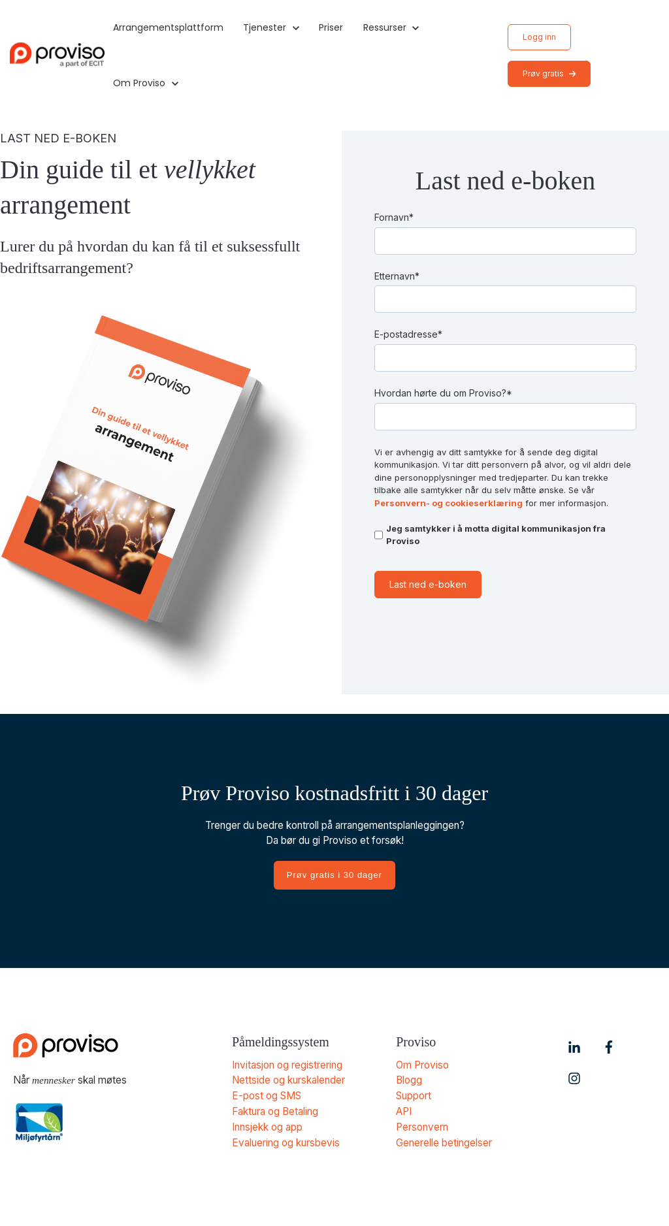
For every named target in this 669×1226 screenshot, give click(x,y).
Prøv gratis (549, 73)
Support (413, 1095)
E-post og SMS (266, 1095)
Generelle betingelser (444, 1140)
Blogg (409, 1080)
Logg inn (539, 37)
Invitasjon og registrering (287, 1065)
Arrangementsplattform (168, 27)
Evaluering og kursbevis (286, 1140)
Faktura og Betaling (275, 1110)
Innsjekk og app (267, 1125)
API (404, 1110)
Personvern (422, 1125)
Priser (331, 27)
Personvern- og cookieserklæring (448, 503)
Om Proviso (422, 1065)
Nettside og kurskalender (289, 1080)
